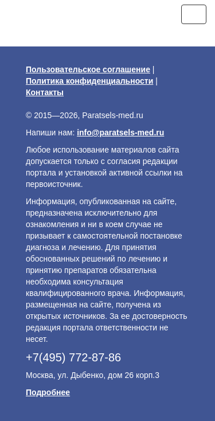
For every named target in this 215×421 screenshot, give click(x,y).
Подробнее (48, 392)
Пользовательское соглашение (88, 69)
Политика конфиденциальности (89, 80)
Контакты (45, 92)
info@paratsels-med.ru (120, 132)
